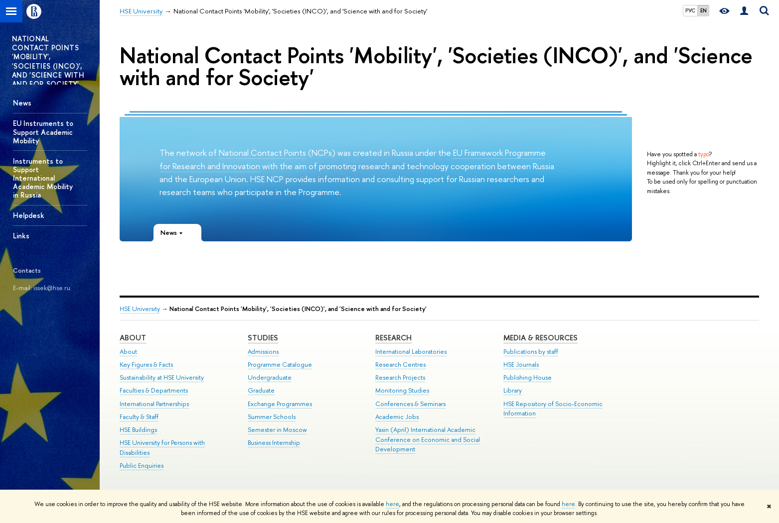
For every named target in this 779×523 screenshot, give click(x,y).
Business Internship (274, 442)
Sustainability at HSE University (162, 377)
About (133, 337)
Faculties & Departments (154, 390)
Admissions (263, 351)
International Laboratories (411, 351)
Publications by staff (530, 351)
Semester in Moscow (277, 429)
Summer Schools (272, 417)
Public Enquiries (141, 465)
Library (512, 390)
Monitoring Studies (402, 390)
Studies (263, 337)
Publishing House (527, 377)
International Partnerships (154, 404)
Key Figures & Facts (146, 364)
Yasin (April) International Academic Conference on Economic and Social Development (427, 439)
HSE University (140, 309)
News (22, 102)
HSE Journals (521, 364)
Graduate (261, 390)
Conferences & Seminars (410, 404)
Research (393, 337)
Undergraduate (270, 377)
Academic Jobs (397, 417)
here (392, 504)
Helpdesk (28, 215)
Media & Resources (540, 337)
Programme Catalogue (280, 364)
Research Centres (400, 364)
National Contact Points (262, 152)
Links (21, 235)
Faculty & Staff (139, 417)
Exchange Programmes (280, 404)
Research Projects (400, 377)
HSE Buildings (138, 429)
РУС (690, 10)
